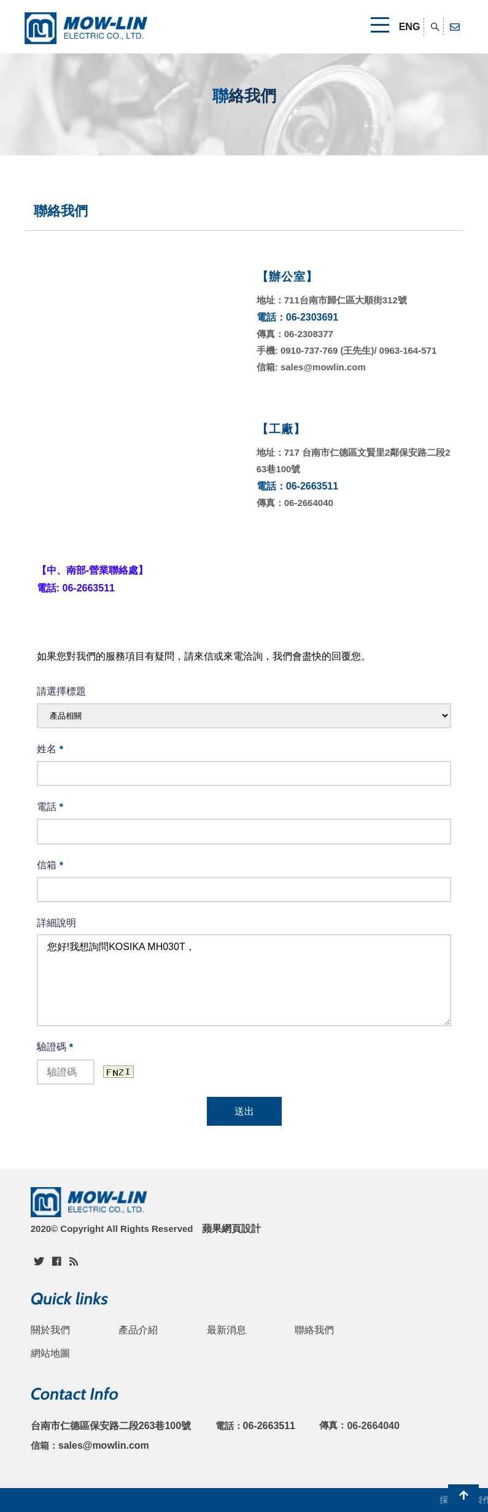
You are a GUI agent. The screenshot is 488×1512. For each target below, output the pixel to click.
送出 (244, 1111)
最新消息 (226, 1330)
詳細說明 (56, 923)
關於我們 (50, 1330)
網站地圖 (50, 1353)
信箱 (50, 865)
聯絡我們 (314, 1330)
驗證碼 (55, 1047)
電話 (50, 807)
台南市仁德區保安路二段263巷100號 (111, 1425)
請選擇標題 (61, 691)
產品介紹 (138, 1330)
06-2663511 (269, 1425)
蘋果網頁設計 (231, 1228)
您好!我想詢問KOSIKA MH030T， (244, 980)
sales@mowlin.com (103, 1445)
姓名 (50, 749)
